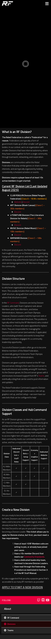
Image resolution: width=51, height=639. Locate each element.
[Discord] (43, 600)
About (7, 609)
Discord (26, 202)
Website (17, 202)
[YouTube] (47, 600)
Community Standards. (34, 556)
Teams (41, 375)
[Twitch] (38, 600)
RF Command (13, 302)
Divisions (11, 624)
